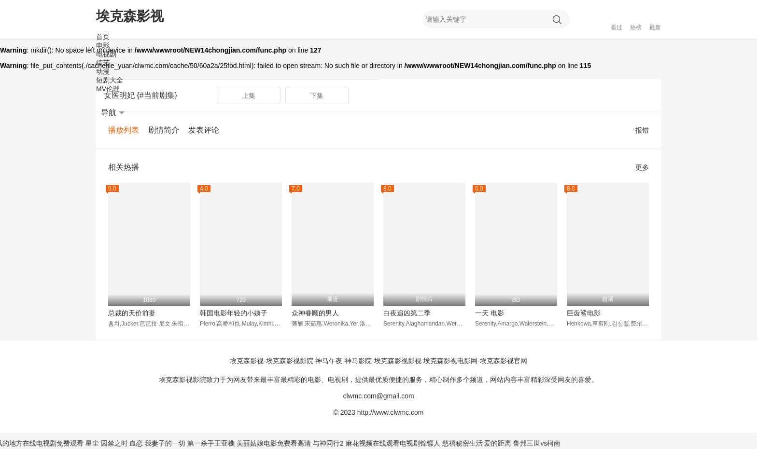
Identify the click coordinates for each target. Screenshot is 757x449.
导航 (113, 113)
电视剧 (106, 54)
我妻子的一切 (171, 443)
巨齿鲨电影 (584, 313)
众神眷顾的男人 (315, 313)
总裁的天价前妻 (131, 313)
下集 (316, 95)
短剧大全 (109, 80)
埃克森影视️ (247, 361)
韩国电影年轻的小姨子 (233, 313)
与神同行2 (333, 443)
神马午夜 (328, 361)
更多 (642, 167)
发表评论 (203, 130)
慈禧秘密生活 (468, 443)
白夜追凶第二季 (407, 313)
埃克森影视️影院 (289, 361)
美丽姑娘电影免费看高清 (279, 443)
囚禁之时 (119, 443)
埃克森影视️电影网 (450, 361)
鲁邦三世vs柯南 (541, 443)
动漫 (103, 71)
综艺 (103, 63)
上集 (248, 95)
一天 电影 (489, 313)
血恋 (142, 443)
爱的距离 (503, 443)
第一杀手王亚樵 (216, 443)
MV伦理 (108, 89)
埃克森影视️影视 (397, 361)
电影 (103, 45)
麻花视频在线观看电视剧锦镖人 (398, 443)
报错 (642, 130)
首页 (103, 37)
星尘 (97, 443)
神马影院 (358, 361)
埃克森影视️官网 (503, 361)
